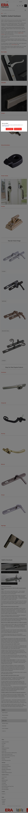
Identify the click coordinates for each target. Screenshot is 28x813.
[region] (14, 126)
